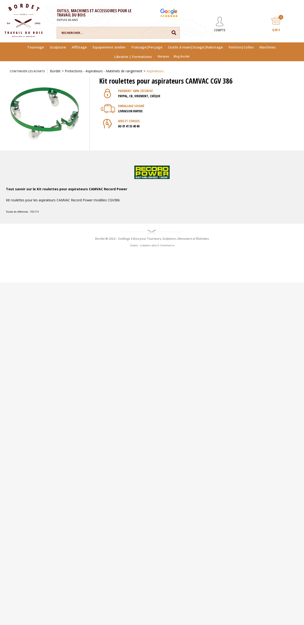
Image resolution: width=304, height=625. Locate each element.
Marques (163, 56)
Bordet (55, 71)
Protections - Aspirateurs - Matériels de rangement (103, 71)
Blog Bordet (182, 56)
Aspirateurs (155, 71)
